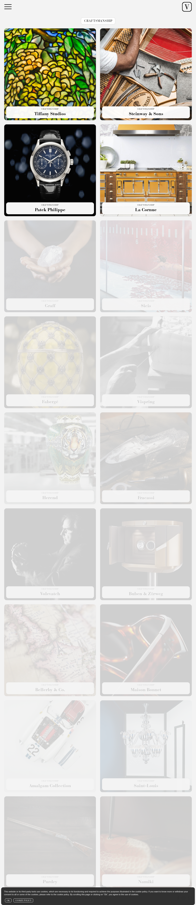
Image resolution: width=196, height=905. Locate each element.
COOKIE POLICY (23, 901)
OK (8, 901)
